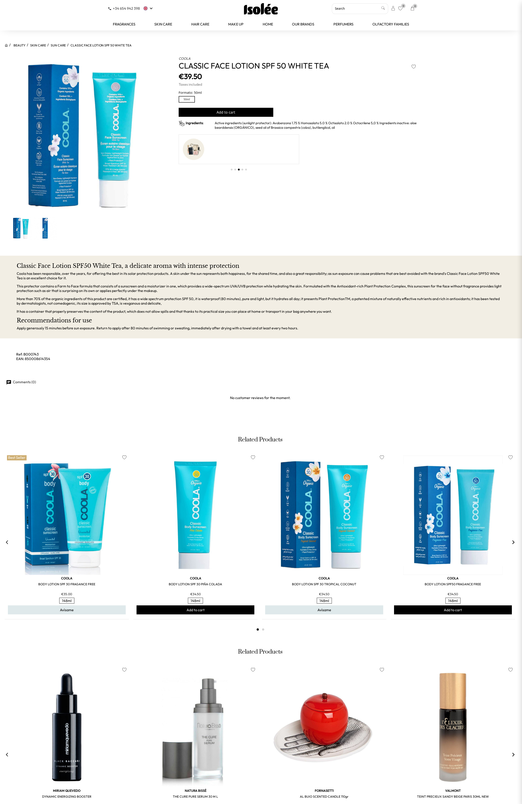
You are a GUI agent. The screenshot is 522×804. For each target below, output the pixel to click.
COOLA (184, 58)
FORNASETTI (324, 791)
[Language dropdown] (148, 8)
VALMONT (453, 791)
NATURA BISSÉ (195, 791)
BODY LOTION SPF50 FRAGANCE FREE (453, 584)
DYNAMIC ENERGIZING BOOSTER (66, 797)
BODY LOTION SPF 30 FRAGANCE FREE (66, 584)
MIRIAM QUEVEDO (66, 791)
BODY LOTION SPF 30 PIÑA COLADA (195, 584)
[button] (232, 169)
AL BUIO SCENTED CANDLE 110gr (324, 797)
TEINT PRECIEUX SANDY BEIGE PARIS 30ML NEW (453, 797)
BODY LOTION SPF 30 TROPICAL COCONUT (324, 584)
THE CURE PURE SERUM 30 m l (195, 797)
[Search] (360, 8)
